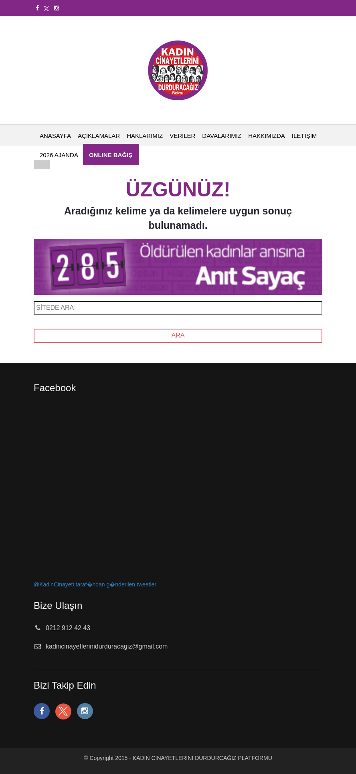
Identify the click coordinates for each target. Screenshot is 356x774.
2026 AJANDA (59, 155)
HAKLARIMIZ (145, 135)
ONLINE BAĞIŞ (110, 155)
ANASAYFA (55, 135)
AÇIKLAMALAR (99, 135)
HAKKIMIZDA (266, 135)
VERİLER (182, 135)
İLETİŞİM (304, 135)
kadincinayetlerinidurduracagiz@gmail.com (107, 646)
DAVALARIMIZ (221, 135)
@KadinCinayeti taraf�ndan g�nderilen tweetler (95, 584)
